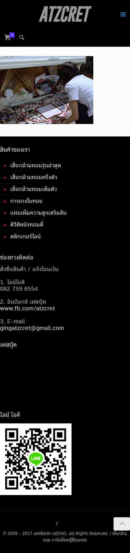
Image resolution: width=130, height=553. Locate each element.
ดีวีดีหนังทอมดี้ (26, 225)
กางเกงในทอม (26, 201)
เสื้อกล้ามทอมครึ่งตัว (33, 177)
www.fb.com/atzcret (27, 308)
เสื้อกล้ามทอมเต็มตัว (33, 189)
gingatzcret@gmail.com (32, 328)
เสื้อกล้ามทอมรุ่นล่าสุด (35, 165)
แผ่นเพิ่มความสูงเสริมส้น (38, 213)
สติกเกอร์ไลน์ (25, 236)
